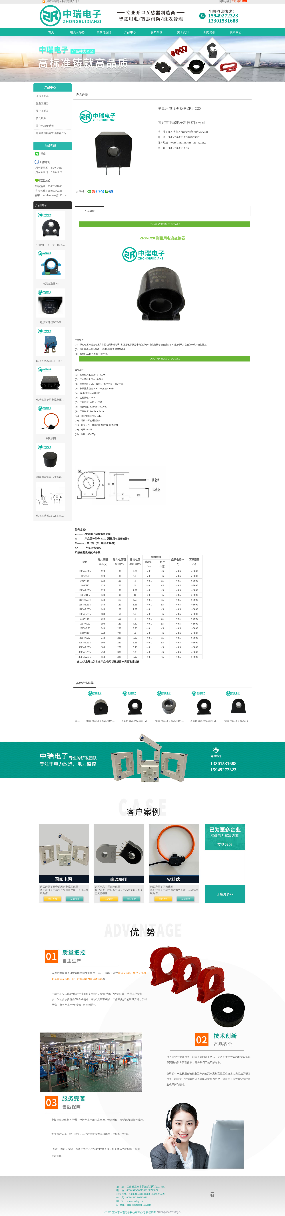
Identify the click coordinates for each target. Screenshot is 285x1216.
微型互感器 (42, 103)
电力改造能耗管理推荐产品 (51, 133)
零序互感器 (42, 111)
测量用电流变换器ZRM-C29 (132, 721)
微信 (40, 153)
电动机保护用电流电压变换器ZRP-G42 (57, 399)
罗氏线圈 (41, 118)
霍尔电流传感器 (45, 125)
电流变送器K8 (51, 283)
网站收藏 (224, 1)
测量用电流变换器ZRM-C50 (201, 721)
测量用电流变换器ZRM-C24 (97, 721)
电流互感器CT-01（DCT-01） (52, 361)
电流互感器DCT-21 (50, 322)
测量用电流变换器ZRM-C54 (235, 721)
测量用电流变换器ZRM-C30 (166, 721)
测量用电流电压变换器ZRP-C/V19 (55, 477)
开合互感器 (42, 96)
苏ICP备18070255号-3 (168, 1212)
